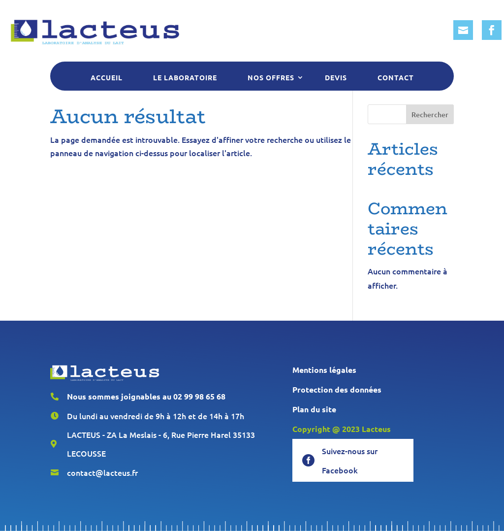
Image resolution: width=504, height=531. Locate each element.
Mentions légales (324, 370)
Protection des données (336, 389)
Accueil (107, 77)
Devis (336, 77)
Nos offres (271, 77)
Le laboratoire (185, 77)
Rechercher (429, 114)
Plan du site (314, 409)
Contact (396, 77)
